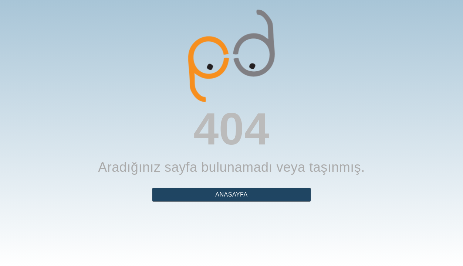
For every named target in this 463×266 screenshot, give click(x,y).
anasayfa (231, 194)
